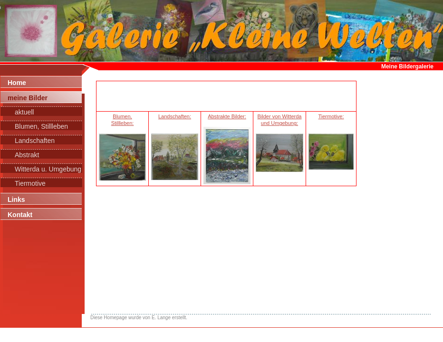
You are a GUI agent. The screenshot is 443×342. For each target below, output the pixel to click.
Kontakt (20, 214)
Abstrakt (27, 155)
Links (16, 199)
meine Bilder (28, 98)
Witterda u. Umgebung (48, 169)
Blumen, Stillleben (41, 126)
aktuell (24, 112)
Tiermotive (30, 183)
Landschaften (35, 140)
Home (17, 82)
